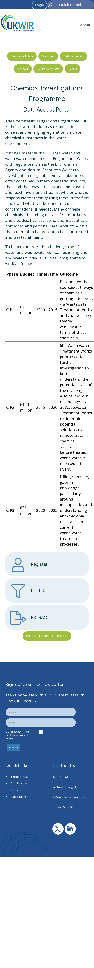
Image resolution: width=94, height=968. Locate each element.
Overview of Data (22, 56)
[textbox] (41, 713)
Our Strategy (19, 783)
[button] (13, 747)
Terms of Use (19, 777)
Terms (72, 69)
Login (39, 5)
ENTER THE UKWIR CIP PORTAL (47, 636)
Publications (19, 797)
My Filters (48, 56)
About (85, 24)
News (14, 790)
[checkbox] (41, 732)
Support (22, 69)
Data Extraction (73, 56)
